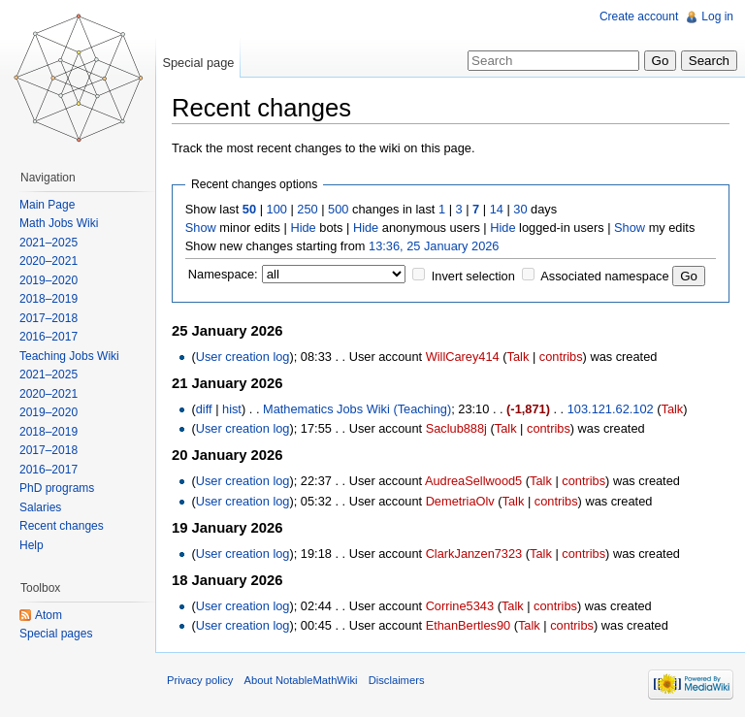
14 (496, 209)
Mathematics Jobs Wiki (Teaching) (357, 409)
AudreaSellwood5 (473, 480)
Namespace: (223, 274)
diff (204, 409)
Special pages (55, 633)
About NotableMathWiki (301, 680)
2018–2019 (48, 299)
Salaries (40, 507)
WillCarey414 (463, 356)
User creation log (243, 356)
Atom (48, 615)
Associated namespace (604, 276)
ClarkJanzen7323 (474, 553)
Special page (198, 62)
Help (31, 545)
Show (200, 227)
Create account (638, 16)
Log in (717, 16)
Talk (518, 356)
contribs (561, 356)
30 (520, 209)
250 (307, 209)
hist (232, 409)
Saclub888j (456, 428)
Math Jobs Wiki (58, 223)
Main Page (47, 205)
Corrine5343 (460, 606)
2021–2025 (48, 242)
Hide (302, 227)
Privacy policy (200, 680)
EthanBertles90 (468, 625)
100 (277, 209)
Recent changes (61, 526)
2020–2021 (48, 261)
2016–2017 (48, 336)
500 (338, 209)
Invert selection (473, 276)
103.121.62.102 (610, 409)
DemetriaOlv (460, 501)
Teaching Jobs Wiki (69, 356)
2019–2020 (48, 280)
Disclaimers (397, 680)
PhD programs (56, 488)
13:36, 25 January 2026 (434, 246)
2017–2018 (48, 318)
